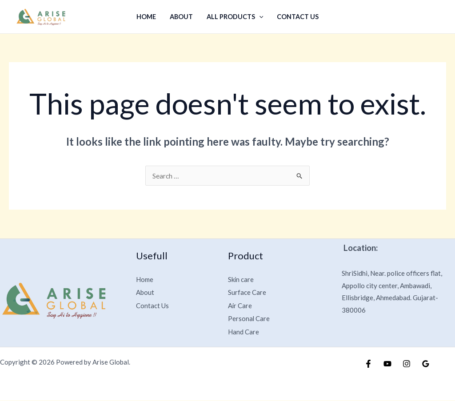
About (181, 16)
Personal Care (249, 318)
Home (147, 16)
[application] (259, 16)
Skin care (241, 279)
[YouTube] (387, 364)
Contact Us (296, 16)
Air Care (240, 305)
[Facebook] (368, 364)
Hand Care (244, 331)
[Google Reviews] (426, 364)
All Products (234, 16)
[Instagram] (407, 364)
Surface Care (247, 292)
